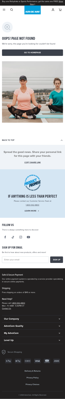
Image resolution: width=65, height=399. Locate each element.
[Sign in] (53, 10)
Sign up (56, 260)
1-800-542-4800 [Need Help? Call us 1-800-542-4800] (32, 205)
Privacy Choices (32, 384)
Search (12, 10)
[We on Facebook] (5, 237)
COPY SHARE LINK (32, 162)
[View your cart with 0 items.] (60, 10)
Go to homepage (32, 52)
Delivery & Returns (33, 371)
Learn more (30, 211)
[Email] (25, 259)
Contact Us (6, 308)
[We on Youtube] (28, 237)
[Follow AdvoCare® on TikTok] (13, 237)
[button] (32, 318)
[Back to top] (32, 140)
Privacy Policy (33, 378)
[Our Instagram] (20, 237)
